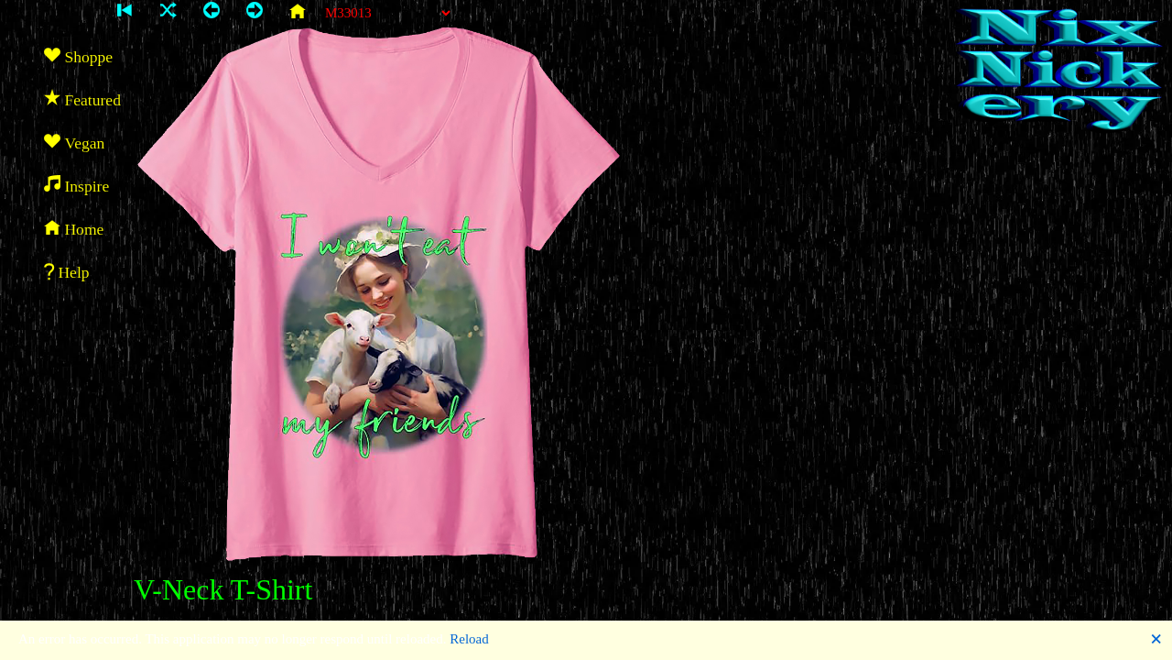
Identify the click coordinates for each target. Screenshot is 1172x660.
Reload (469, 639)
